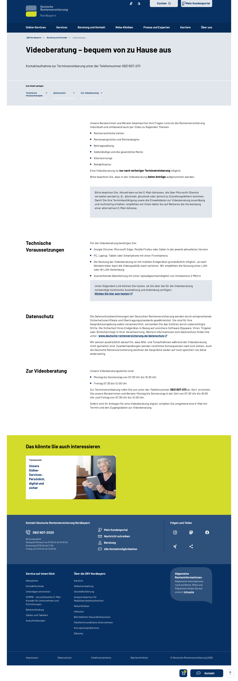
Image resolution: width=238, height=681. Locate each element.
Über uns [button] (206, 27)
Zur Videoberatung (90, 93)
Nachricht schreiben (117, 536)
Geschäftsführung (84, 591)
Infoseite (189, 591)
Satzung (78, 633)
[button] (206, 673)
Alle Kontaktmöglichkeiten (120, 549)
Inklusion (79, 611)
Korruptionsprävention (86, 627)
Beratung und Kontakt (57, 37)
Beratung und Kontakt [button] (91, 27)
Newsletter (32, 580)
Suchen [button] (162, 3)
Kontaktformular (35, 586)
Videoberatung (79, 37)
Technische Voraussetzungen (34, 94)
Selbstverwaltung (83, 586)
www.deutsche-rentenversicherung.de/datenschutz (131, 335)
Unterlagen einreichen (38, 591)
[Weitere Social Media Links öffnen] (191, 547)
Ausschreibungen (35, 620)
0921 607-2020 (43, 532)
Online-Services (36, 27)
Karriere (185, 27)
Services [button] (61, 27)
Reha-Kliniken (124, 27)
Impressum (32, 657)
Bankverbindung (35, 609)
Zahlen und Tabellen (37, 615)
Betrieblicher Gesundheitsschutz (92, 616)
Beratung (110, 542)
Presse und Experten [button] (156, 27)
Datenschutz (59, 93)
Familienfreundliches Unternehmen (93, 622)
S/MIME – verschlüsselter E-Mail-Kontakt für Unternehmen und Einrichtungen (43, 600)
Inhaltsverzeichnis (101, 657)
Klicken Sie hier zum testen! (112, 293)
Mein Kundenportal (198, 3)
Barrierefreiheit (139, 657)
